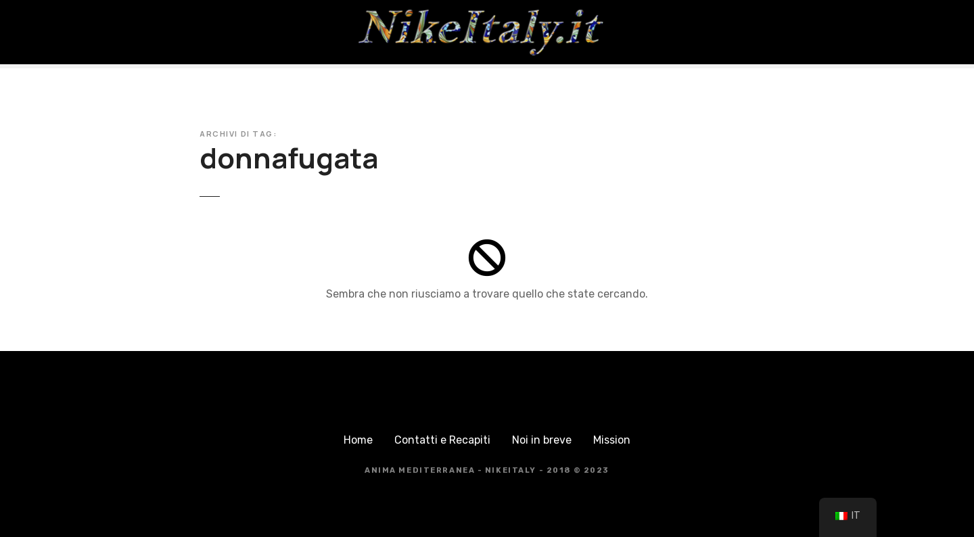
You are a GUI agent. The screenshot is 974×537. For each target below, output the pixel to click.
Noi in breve (542, 440)
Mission (611, 440)
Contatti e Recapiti (442, 440)
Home (358, 440)
